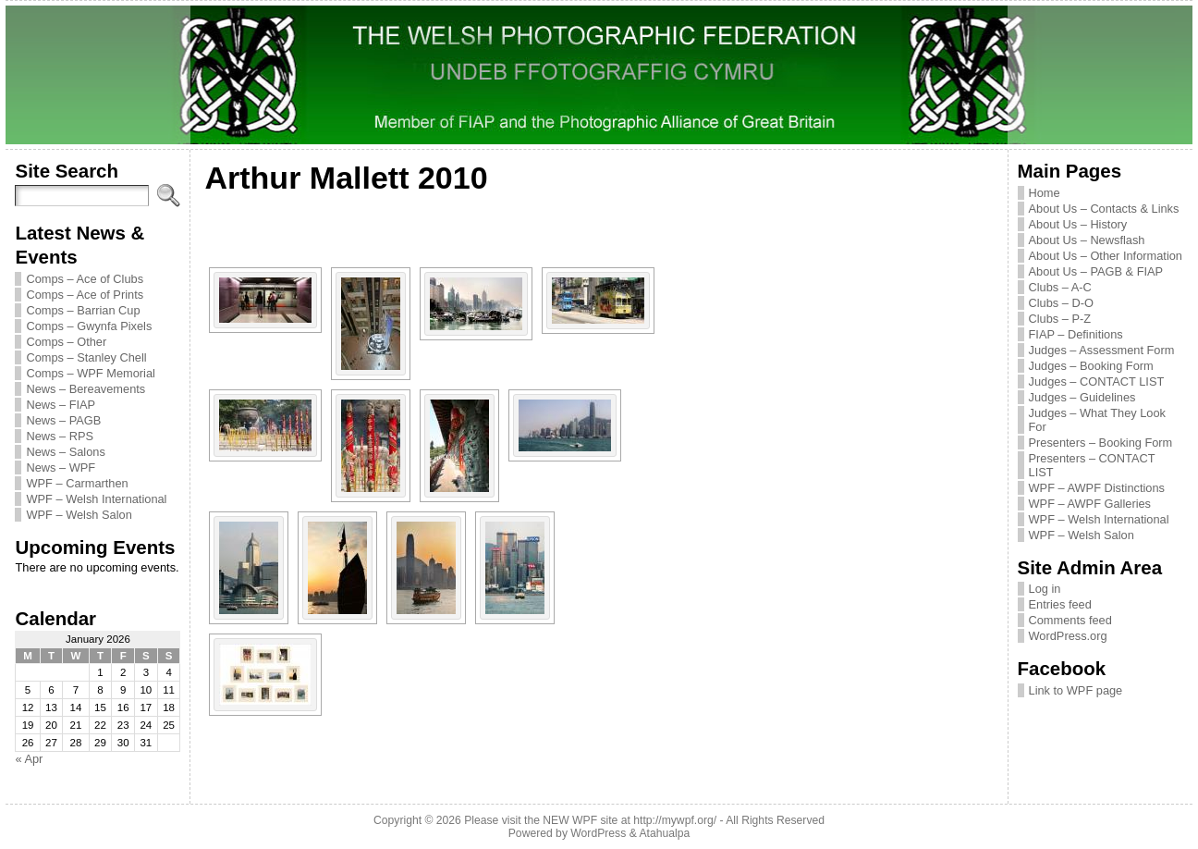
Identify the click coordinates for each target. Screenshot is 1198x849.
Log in (1045, 589)
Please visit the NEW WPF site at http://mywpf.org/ (590, 820)
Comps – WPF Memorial (90, 373)
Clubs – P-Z (1060, 319)
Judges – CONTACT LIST (1097, 381)
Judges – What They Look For (1097, 420)
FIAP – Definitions (1076, 334)
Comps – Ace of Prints (84, 294)
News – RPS (59, 436)
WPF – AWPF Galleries (1090, 504)
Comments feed (1070, 620)
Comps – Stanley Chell (86, 357)
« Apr (29, 759)
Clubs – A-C (1060, 287)
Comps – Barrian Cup (83, 310)
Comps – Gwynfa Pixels (89, 326)
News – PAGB (63, 420)
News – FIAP (60, 405)
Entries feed (1060, 604)
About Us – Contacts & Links (1104, 208)
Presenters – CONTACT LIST (1092, 465)
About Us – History (1078, 224)
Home (1044, 193)
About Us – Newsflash (1087, 240)
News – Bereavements (85, 389)
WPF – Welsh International (96, 499)
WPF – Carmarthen (77, 483)
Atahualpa (664, 833)
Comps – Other (66, 342)
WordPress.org (1068, 636)
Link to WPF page (1076, 690)
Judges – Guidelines (1082, 397)
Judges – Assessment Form (1102, 350)
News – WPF (60, 467)
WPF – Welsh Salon (78, 515)
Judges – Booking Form (1091, 366)
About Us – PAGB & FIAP (1096, 271)
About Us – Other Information (1105, 256)
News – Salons (65, 452)
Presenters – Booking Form (1101, 442)
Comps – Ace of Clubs (84, 279)
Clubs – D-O (1061, 303)
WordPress (598, 833)
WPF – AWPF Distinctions (1097, 488)
